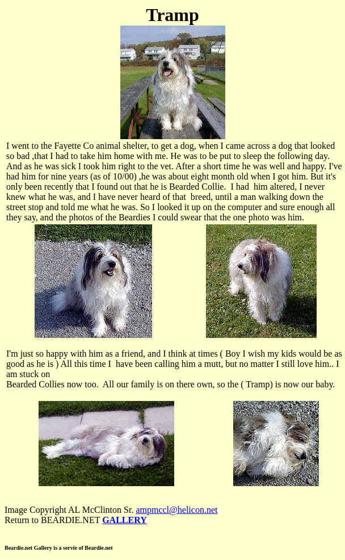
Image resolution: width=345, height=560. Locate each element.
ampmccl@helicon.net (176, 510)
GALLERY (124, 520)
